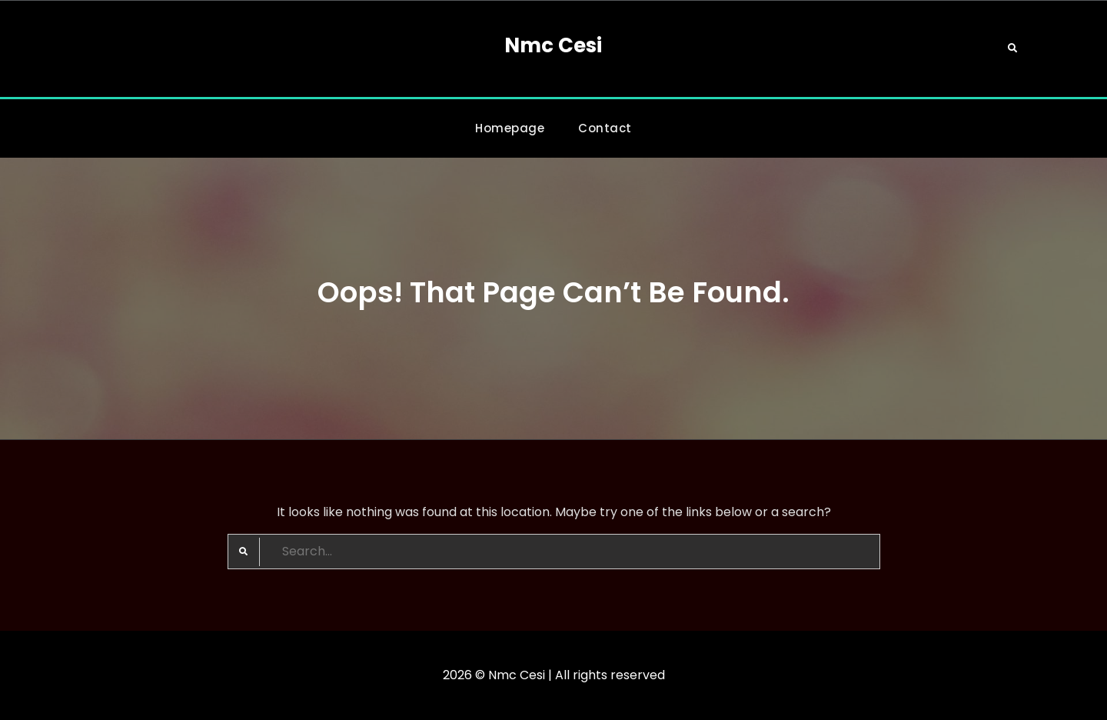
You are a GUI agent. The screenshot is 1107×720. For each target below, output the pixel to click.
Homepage (509, 128)
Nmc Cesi (553, 45)
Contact (605, 128)
